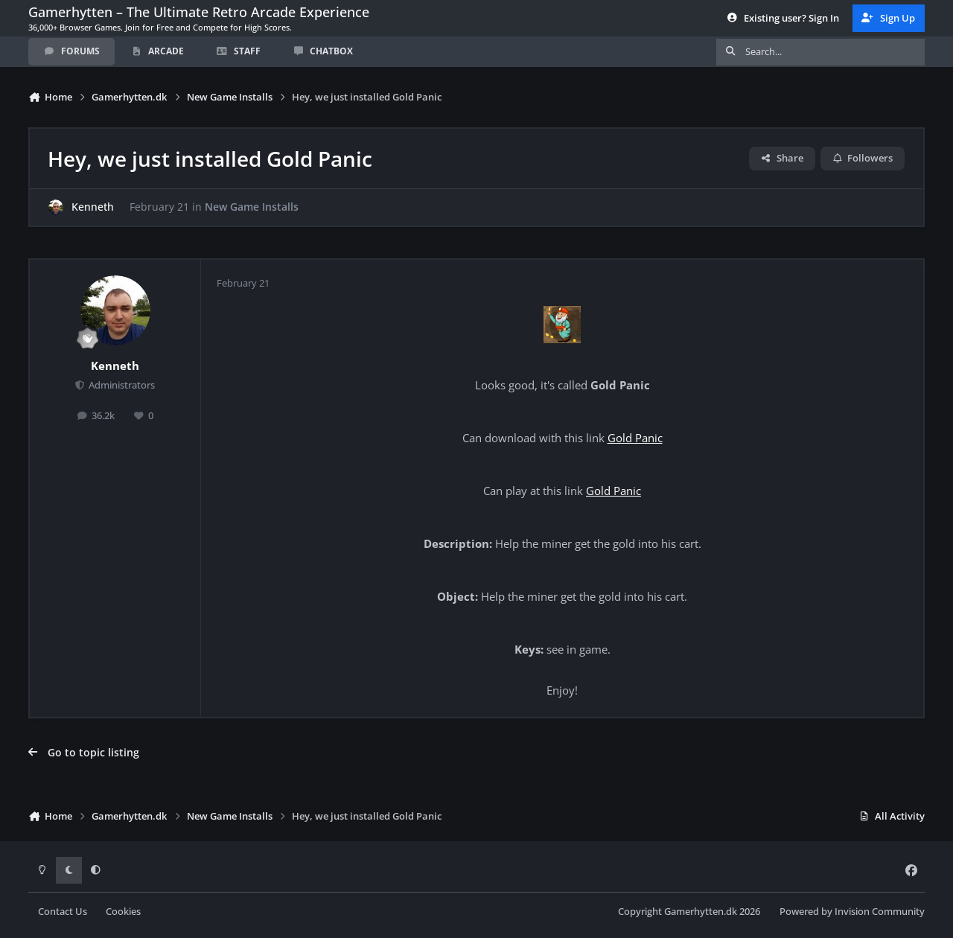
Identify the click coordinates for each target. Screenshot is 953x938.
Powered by (852, 911)
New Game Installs (252, 207)
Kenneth (92, 207)
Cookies (123, 911)
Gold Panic (635, 438)
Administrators (120, 385)
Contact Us (62, 911)
